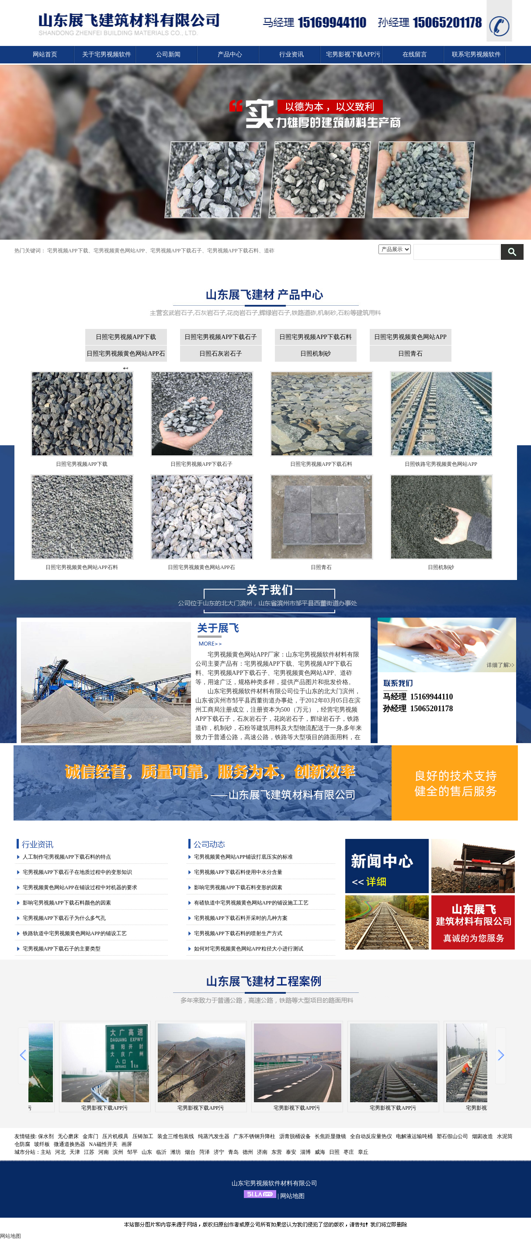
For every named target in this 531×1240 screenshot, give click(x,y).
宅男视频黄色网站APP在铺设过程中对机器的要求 (80, 887)
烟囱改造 (482, 1136)
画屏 (126, 1144)
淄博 (305, 1152)
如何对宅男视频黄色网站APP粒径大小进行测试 (248, 949)
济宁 (219, 1152)
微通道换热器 (69, 1144)
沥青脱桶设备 (295, 1136)
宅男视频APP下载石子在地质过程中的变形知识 (77, 872)
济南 (262, 1152)
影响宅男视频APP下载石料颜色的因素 (67, 903)
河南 (103, 1152)
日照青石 (410, 353)
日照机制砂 (315, 353)
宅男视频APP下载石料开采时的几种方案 (241, 918)
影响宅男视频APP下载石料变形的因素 (238, 887)
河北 (60, 1152)
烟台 (190, 1152)
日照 (334, 1152)
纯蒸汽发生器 (213, 1136)
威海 (320, 1152)
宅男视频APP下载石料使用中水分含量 (238, 872)
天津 (74, 1152)
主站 (46, 1152)
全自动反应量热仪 (371, 1136)
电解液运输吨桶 (414, 1136)
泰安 (291, 1152)
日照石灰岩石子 (220, 353)
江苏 (89, 1152)
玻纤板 (42, 1144)
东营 (276, 1152)
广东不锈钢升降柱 (254, 1136)
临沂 (161, 1152)
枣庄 (349, 1152)
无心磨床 (68, 1136)
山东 (147, 1152)
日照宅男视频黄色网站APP (410, 337)
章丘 (363, 1152)
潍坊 (175, 1152)
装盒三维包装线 (175, 1136)
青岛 (233, 1152)
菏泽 (204, 1152)
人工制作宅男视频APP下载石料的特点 (67, 857)
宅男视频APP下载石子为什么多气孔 (64, 918)
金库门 (90, 1136)
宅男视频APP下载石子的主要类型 (62, 949)
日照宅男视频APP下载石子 (220, 337)
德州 (248, 1152)
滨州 (118, 1152)
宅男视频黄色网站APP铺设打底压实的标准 (243, 857)
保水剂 (46, 1136)
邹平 (132, 1152)
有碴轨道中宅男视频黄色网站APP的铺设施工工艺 (251, 903)
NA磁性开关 (103, 1144)
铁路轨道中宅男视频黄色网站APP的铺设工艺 (75, 933)
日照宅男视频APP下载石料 (315, 337)
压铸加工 (142, 1136)
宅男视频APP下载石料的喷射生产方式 (238, 933)
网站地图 (292, 1196)
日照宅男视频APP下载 (126, 337)
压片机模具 (115, 1136)
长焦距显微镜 (330, 1136)
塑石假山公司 (452, 1136)
